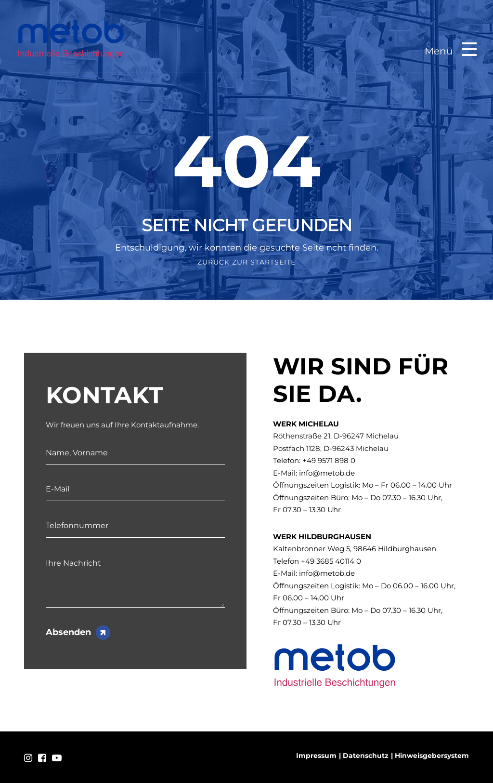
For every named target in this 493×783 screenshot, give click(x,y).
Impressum (316, 755)
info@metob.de (327, 473)
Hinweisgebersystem (432, 755)
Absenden (68, 632)
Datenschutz (366, 755)
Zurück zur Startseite (246, 262)
